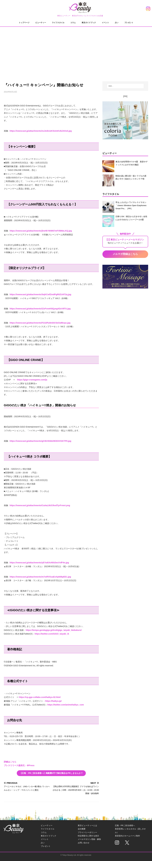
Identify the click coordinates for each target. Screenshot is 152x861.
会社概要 (82, 829)
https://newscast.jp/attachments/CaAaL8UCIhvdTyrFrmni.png (40, 505)
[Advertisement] (76, 51)
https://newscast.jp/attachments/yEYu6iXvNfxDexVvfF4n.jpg (39, 562)
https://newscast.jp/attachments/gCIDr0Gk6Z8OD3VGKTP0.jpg (40, 441)
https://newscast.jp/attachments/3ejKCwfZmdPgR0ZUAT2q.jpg (40, 294)
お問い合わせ (83, 843)
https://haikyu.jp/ (53, 701)
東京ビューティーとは (87, 825)
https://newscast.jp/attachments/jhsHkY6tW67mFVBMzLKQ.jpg (41, 231)
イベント (105, 23)
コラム (73, 23)
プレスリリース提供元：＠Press (19, 765)
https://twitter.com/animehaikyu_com (65, 705)
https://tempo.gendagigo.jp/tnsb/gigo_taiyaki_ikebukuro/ (53, 630)
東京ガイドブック (89, 23)
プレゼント (128, 23)
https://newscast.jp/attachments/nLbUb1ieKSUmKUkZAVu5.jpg (41, 131)
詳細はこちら (10, 762)
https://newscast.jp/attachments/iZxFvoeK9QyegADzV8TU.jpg (40, 308)
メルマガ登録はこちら (125, 254)
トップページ (24, 23)
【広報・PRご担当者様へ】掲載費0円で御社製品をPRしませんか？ (51, 773)
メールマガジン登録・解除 (89, 839)
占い (116, 23)
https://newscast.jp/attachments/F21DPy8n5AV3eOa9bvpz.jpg (40, 323)
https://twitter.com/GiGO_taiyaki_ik (52, 634)
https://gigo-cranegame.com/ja (32, 379)
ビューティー (40, 23)
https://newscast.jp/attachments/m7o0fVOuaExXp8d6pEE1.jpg (40, 577)
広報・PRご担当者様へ (125, 825)
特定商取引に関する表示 (88, 836)
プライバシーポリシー (87, 832)
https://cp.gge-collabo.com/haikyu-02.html (39, 697)
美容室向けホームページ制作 (127, 836)
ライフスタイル (58, 23)
